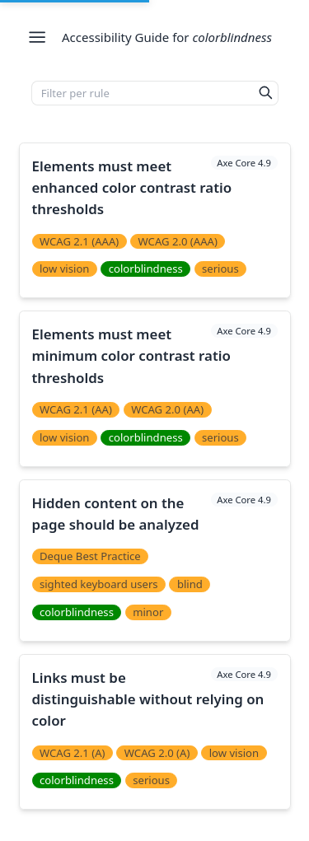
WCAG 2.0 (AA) (167, 409)
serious (220, 268)
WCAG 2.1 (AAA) (79, 241)
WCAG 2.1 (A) (72, 752)
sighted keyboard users (99, 584)
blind (190, 584)
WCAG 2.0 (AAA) (178, 241)
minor (148, 612)
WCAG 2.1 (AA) (76, 409)
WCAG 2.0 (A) (157, 752)
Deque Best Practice (90, 556)
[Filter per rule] (143, 93)
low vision (65, 268)
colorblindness (146, 268)
